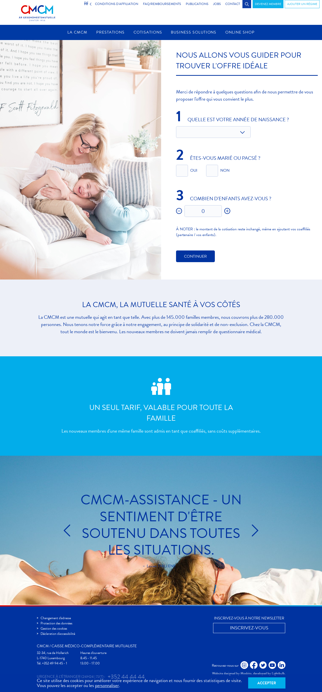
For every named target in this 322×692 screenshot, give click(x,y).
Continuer (195, 257)
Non (225, 171)
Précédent (70, 531)
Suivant (251, 531)
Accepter (266, 683)
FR (83, 3)
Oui (193, 171)
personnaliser (107, 685)
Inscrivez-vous (249, 627)
